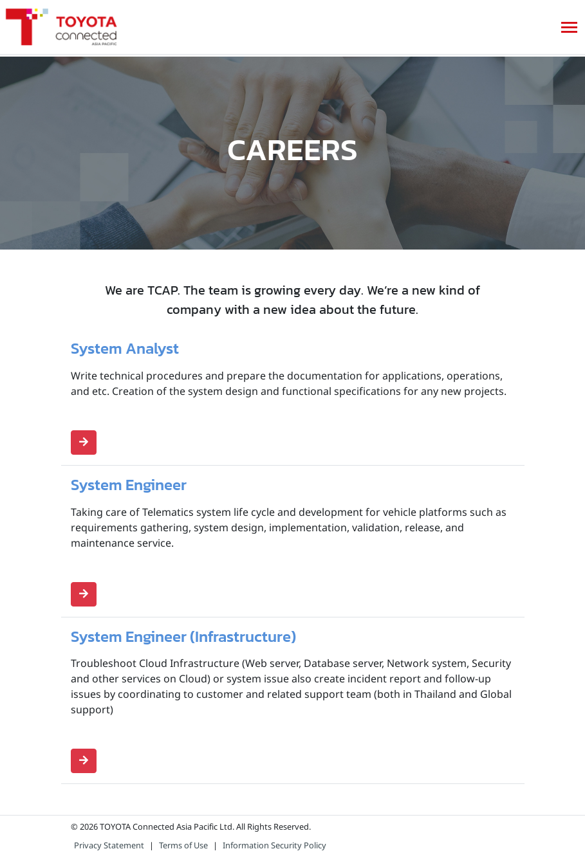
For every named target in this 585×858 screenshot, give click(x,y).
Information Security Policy (274, 845)
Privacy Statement (109, 845)
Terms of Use (183, 845)
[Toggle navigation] (569, 27)
